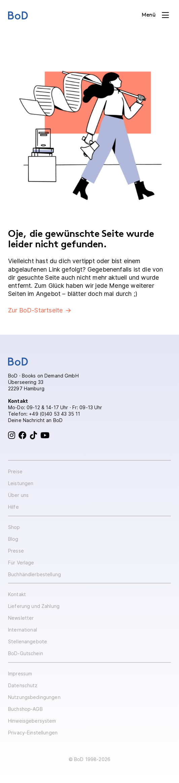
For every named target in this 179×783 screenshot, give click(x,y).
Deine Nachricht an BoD (35, 420)
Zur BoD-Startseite (35, 310)
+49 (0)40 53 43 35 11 (54, 414)
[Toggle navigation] (155, 15)
